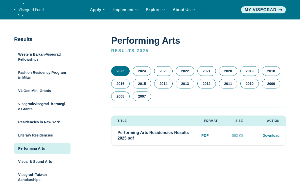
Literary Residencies (35, 135)
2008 (120, 96)
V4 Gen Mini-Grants (34, 91)
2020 (228, 71)
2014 (163, 84)
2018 (271, 71)
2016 (120, 84)
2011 (228, 84)
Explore (155, 10)
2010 (249, 84)
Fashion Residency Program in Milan (42, 75)
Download (271, 135)
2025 (120, 71)
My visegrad (263, 10)
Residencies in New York (39, 122)
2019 (249, 71)
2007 (142, 96)
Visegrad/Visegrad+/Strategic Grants (41, 106)
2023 (163, 71)
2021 (207, 71)
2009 (271, 84)
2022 (185, 71)
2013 (185, 84)
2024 (142, 71)
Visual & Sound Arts (35, 162)
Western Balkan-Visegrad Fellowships (39, 56)
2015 (142, 84)
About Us (184, 10)
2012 (207, 84)
